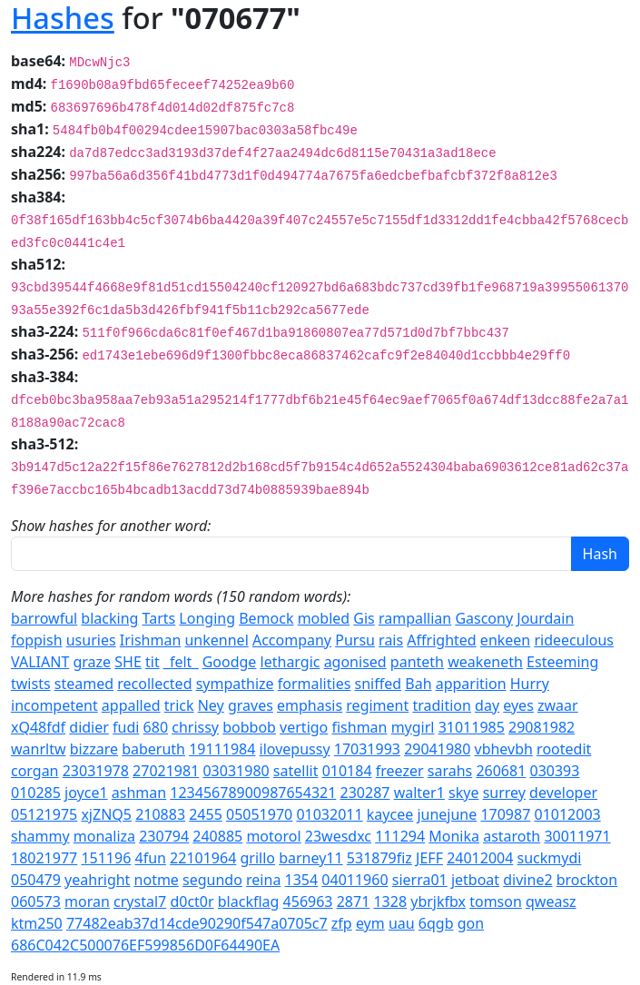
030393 (554, 771)
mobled (324, 618)
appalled (131, 705)
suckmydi (549, 858)
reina (263, 880)
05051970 (259, 814)
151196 (106, 858)
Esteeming (562, 662)
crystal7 (139, 901)
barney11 (310, 858)
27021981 (166, 771)
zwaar (557, 705)
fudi (126, 727)
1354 (302, 880)
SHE (128, 662)
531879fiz (379, 858)
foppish (37, 640)
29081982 (541, 727)
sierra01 (420, 880)
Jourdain (545, 618)
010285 (36, 793)
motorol (273, 836)
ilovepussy (295, 749)
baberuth (153, 749)
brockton (586, 880)
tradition (441, 705)
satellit (296, 771)
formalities (314, 684)
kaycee (390, 814)
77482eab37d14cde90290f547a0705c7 (197, 923)
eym (370, 923)
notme (156, 880)
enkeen (505, 640)
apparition (471, 684)
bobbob (249, 727)
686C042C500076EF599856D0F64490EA (145, 945)
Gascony (484, 618)
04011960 (354, 880)
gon (471, 923)
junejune (447, 814)
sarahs (450, 771)
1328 (390, 901)
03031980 (235, 771)
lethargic (290, 662)
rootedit (564, 749)
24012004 (480, 858)
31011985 (471, 727)
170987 (505, 814)
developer (563, 793)
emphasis (309, 705)
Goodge (229, 662)
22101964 (203, 858)
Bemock (266, 618)
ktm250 (37, 923)
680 (155, 727)
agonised (355, 662)
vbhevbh (504, 749)
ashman (139, 793)
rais (391, 640)
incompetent (54, 705)
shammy (40, 836)
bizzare (94, 749)
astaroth (511, 836)
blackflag (249, 901)
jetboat (475, 880)
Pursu (355, 640)
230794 (164, 836)
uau (402, 923)
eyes (518, 705)
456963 (308, 901)
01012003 (568, 814)
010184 (347, 771)
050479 (36, 880)
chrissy (195, 727)
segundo (212, 880)
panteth (417, 662)
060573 (36, 901)
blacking (109, 618)
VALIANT (40, 662)
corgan (35, 771)
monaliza (104, 836)
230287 (365, 793)
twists (31, 684)
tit (152, 662)
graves (250, 705)
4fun (149, 858)
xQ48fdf (38, 727)
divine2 (527, 880)
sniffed (378, 684)
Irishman (151, 640)
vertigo (304, 727)
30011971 (577, 836)
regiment (377, 705)
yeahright (97, 880)
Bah (418, 684)
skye (463, 793)
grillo (257, 858)
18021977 (44, 858)
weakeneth (485, 662)
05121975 (44, 814)
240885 (217, 836)
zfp (341, 923)
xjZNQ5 (106, 814)
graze (92, 662)
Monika (453, 836)
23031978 (96, 771)
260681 (501, 771)
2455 (205, 814)
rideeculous (574, 640)
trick (179, 705)
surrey (504, 793)
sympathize (235, 684)
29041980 (437, 749)
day (487, 705)
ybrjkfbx (438, 901)
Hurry (529, 684)
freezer (400, 771)
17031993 (367, 749)
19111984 (222, 749)
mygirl (413, 727)
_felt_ (181, 662)
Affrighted (441, 640)
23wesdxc (338, 836)
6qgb (436, 923)
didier (89, 727)
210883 (160, 814)
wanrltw (38, 749)
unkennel (216, 640)
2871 (353, 901)
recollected (154, 684)
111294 (400, 836)
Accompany (291, 640)
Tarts (159, 618)
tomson (495, 901)
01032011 (329, 814)
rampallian (415, 618)
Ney (211, 705)
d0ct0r (191, 901)
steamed (83, 684)
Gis (363, 618)
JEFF (429, 858)
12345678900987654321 (253, 793)
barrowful (44, 618)
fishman (359, 727)
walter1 (419, 793)
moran (87, 901)
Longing (207, 618)
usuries (91, 640)
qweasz (551, 901)
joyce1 (86, 793)
